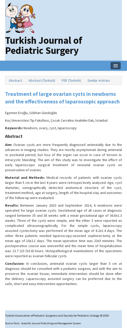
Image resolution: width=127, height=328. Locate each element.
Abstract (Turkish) (42, 80)
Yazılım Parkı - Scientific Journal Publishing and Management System (43, 323)
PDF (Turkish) (71, 80)
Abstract (15, 80)
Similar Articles (99, 80)
